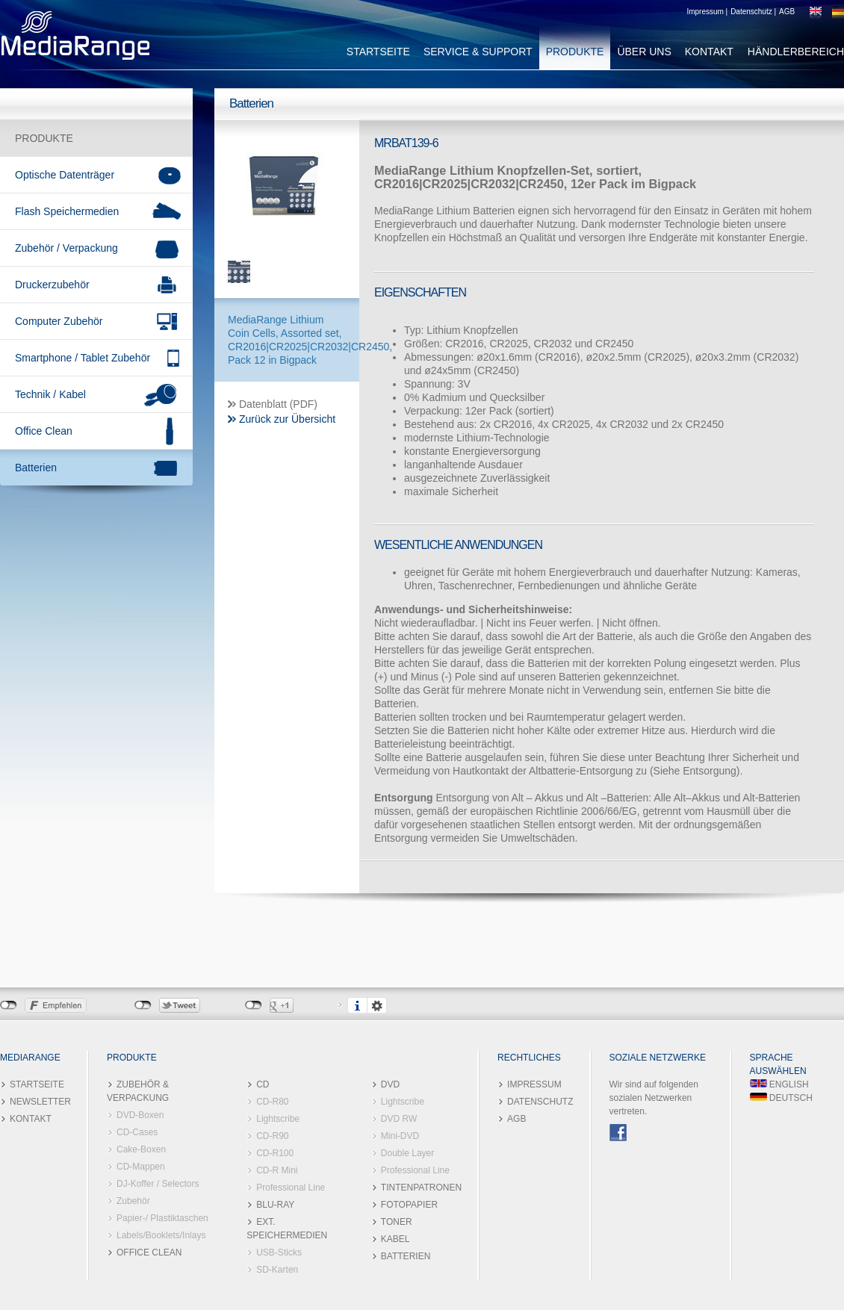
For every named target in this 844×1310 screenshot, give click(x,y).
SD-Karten (277, 1269)
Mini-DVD (400, 1136)
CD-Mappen (141, 1166)
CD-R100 (275, 1153)
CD (262, 1084)
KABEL (395, 1239)
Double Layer (407, 1153)
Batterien (36, 468)
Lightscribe (278, 1119)
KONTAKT (709, 52)
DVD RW (399, 1119)
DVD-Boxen (140, 1115)
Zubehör (133, 1201)
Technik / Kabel (50, 394)
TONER (396, 1222)
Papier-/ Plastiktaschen (162, 1218)
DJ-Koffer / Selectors (158, 1184)
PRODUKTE (575, 52)
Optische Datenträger (64, 175)
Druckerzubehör (52, 285)
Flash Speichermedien (67, 211)
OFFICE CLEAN (149, 1252)
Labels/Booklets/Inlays (161, 1235)
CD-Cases (137, 1132)
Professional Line (290, 1187)
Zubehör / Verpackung (66, 248)
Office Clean (43, 431)
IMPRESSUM (534, 1084)
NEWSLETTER (40, 1101)
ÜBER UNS (644, 52)
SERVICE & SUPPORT (478, 52)
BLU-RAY (275, 1204)
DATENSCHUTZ (540, 1101)
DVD (390, 1084)
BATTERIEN (405, 1256)
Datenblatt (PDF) (278, 404)
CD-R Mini (276, 1170)
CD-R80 (272, 1101)
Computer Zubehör (59, 321)
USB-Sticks (279, 1252)
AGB (787, 11)
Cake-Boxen (141, 1149)
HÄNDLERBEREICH (796, 52)
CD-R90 (272, 1136)
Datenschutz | (753, 11)
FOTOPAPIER (409, 1204)
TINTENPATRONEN (421, 1187)
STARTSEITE (378, 52)
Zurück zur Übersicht (287, 419)
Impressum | (706, 11)
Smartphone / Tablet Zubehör (82, 358)
